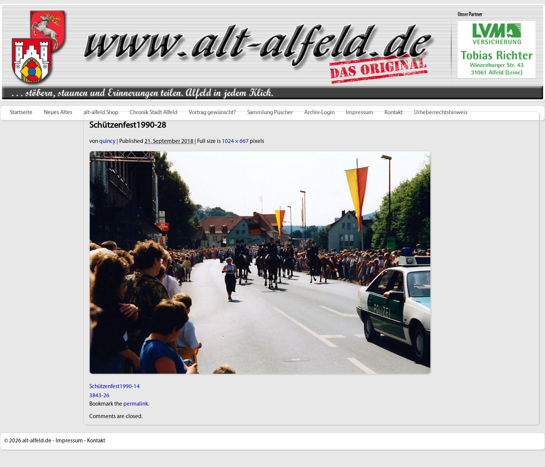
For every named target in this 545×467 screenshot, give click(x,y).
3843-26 (99, 396)
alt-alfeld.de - (38, 441)
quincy (107, 141)
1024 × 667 (235, 141)
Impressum (69, 441)
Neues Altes (58, 113)
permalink (135, 404)
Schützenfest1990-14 (114, 387)
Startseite (21, 113)
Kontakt (96, 441)
